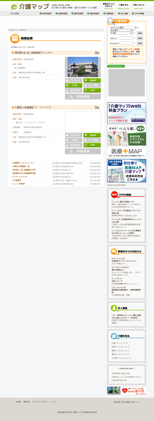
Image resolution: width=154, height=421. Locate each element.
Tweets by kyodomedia (116, 185)
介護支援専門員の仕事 (119, 380)
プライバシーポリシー (40, 402)
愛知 (115, 402)
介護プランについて (120, 343)
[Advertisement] (43, 22)
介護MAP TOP (13, 30)
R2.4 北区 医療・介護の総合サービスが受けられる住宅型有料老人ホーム (126, 204)
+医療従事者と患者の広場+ (121, 373)
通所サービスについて (121, 351)
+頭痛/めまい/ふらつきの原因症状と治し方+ (126, 377)
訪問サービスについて (121, 347)
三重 (122, 402)
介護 (132, 402)
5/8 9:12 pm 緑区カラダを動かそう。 (124, 261)
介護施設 (127, 402)
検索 (140, 33)
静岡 (118, 402)
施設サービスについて (121, 354)
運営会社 (26, 402)
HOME (18, 402)
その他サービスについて (121, 358)
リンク (53, 402)
